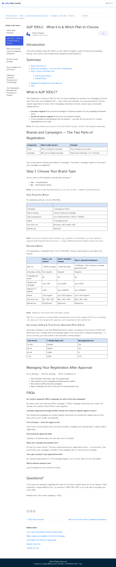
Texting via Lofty (32, 548)
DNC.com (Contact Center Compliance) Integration (13, 51)
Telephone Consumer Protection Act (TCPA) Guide (11, 78)
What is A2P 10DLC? (38, 66)
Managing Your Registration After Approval (46, 83)
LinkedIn (34, 511)
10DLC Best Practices (10, 32)
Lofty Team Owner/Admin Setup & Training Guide (44, 532)
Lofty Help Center (11, 16)
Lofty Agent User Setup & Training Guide (41, 540)
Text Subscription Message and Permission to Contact (12, 91)
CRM (21, 16)
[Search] (95, 16)
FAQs (33, 86)
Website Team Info (33, 544)
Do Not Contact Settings (12, 60)
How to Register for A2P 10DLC (13, 68)
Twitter (31, 511)
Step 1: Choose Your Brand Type (42, 71)
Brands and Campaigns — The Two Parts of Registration (51, 69)
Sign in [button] (110, 3)
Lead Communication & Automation (36, 16)
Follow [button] (103, 33)
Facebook (27, 511)
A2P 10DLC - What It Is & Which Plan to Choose (14, 41)
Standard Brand (40, 78)
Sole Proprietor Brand (43, 76)
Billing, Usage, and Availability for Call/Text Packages (45, 536)
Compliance (54, 16)
